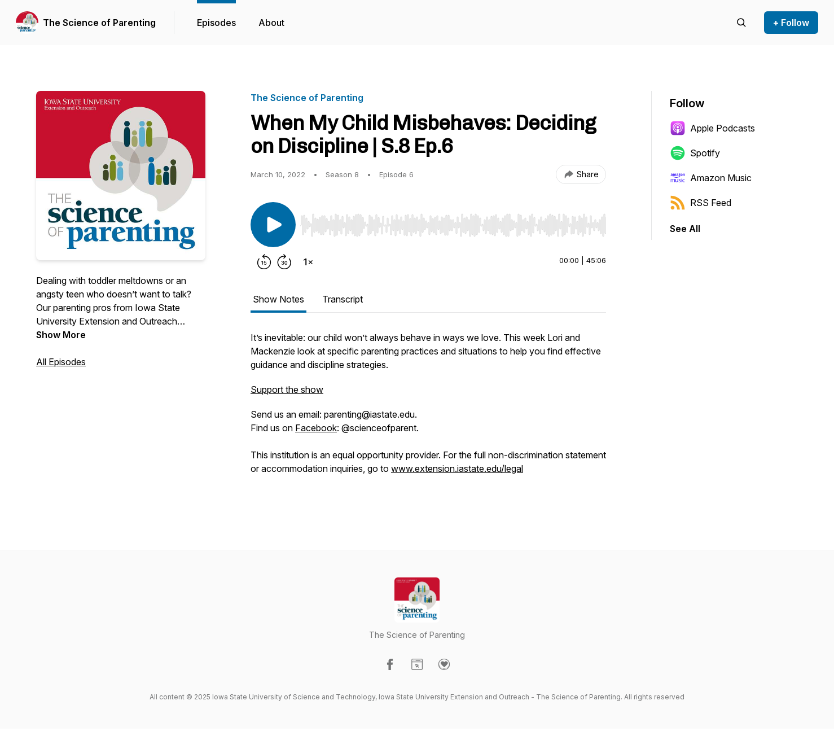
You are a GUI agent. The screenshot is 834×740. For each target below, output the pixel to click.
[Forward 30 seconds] (284, 262)
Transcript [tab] (342, 299)
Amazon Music (711, 178)
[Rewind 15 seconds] (264, 262)
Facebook (316, 428)
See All (685, 228)
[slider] (453, 225)
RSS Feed (700, 203)
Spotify (695, 153)
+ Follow (791, 22)
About (271, 22)
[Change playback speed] (308, 262)
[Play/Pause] (273, 224)
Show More (61, 334)
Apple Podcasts (712, 128)
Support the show (287, 389)
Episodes (216, 22)
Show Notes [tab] (278, 299)
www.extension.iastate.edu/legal (457, 468)
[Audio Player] (453, 221)
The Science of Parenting (99, 22)
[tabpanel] (428, 409)
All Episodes (61, 361)
